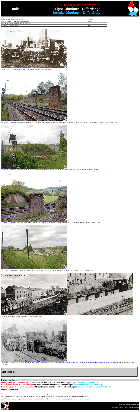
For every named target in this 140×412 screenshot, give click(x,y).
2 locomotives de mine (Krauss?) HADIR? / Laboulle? (101, 362)
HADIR (100, 122)
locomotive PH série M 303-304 (68, 362)
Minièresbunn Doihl (9, 389)
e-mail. (58, 394)
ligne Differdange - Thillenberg (37, 362)
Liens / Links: (8, 380)
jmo (116, 122)
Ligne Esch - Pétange (8, 122)
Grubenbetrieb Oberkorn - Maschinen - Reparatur (17, 69)
